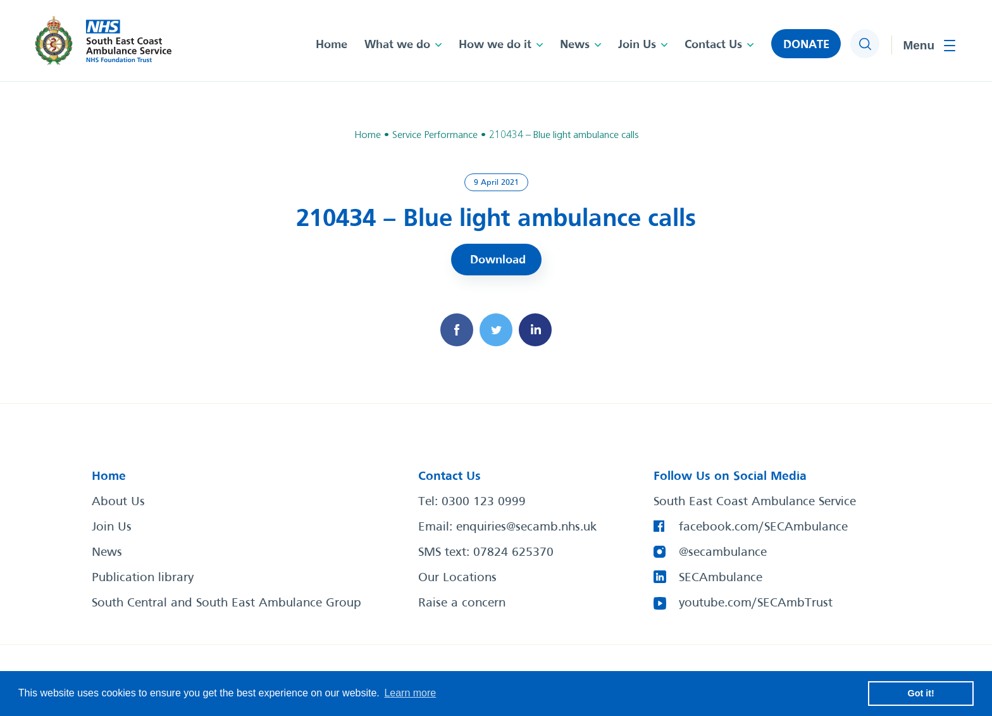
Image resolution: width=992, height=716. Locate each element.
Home (331, 45)
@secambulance (723, 552)
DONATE (806, 45)
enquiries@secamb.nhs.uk (526, 527)
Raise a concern (461, 603)
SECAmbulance (720, 578)
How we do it (495, 45)
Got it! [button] (921, 693)
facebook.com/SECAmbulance (763, 527)
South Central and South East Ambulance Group (226, 603)
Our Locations (457, 578)
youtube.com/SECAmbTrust (756, 603)
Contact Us (713, 45)
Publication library (143, 578)
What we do (397, 45)
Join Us (637, 45)
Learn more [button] (410, 693)
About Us (118, 502)
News (575, 45)
